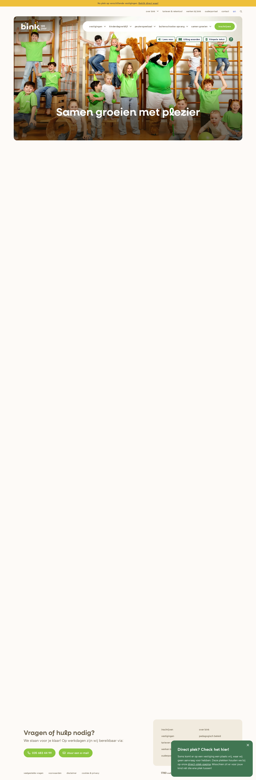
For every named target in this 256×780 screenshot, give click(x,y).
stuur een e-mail (76, 753)
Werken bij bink (193, 11)
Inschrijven (224, 26)
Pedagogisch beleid (210, 736)
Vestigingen (95, 26)
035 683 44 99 (40, 753)
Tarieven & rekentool (172, 11)
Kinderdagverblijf (118, 26)
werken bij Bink (169, 749)
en (234, 11)
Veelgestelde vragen (33, 773)
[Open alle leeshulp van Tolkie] (231, 39)
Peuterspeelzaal (143, 26)
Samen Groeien (199, 26)
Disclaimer (72, 773)
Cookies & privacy (90, 773)
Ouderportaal (211, 11)
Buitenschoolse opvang (171, 26)
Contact (225, 11)
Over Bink (150, 11)
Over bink (204, 729)
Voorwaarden (54, 773)
